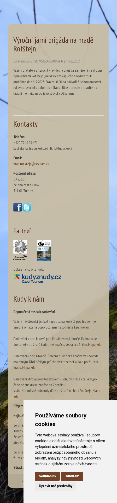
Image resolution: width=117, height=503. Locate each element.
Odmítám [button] (71, 476)
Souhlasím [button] (47, 476)
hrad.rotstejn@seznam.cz (31, 163)
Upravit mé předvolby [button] (55, 486)
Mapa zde (94, 344)
